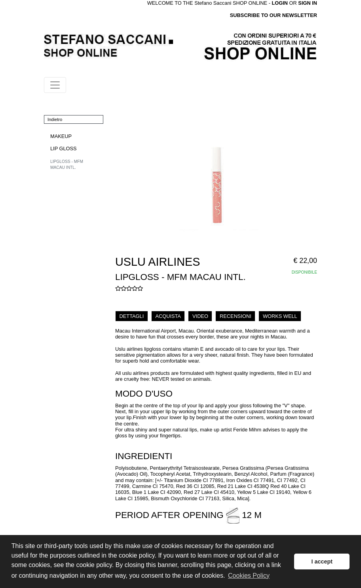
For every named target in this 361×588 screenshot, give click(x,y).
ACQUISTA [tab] (167, 316)
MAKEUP (61, 136)
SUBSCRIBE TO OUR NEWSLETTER (273, 15)
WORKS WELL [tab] (280, 316)
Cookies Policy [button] (249, 575)
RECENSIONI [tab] (235, 316)
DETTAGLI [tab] (132, 316)
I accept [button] (321, 561)
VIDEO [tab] (200, 316)
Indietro (55, 119)
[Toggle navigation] (55, 85)
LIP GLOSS (63, 148)
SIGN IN (307, 3)
